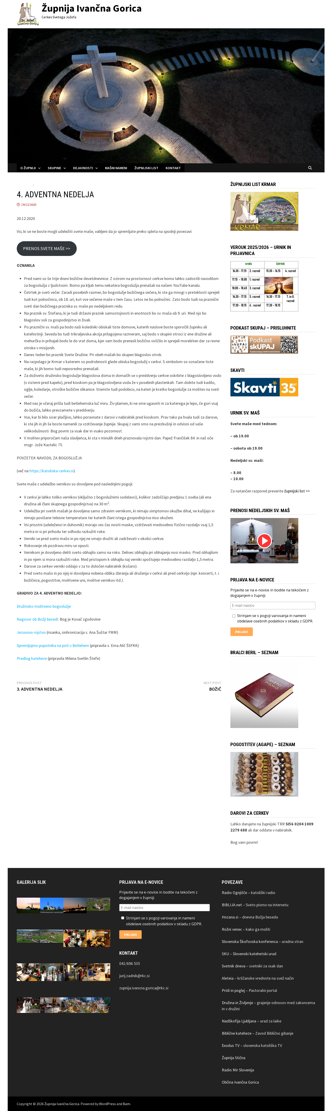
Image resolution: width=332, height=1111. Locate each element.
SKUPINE (54, 168)
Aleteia (228, 978)
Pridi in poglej (233, 990)
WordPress (107, 1103)
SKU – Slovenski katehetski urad (249, 953)
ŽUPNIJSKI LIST (146, 168)
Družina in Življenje (237, 1002)
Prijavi (241, 631)
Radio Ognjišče (234, 892)
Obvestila (43, 185)
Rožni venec (232, 929)
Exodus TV (230, 1045)
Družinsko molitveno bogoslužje (44, 606)
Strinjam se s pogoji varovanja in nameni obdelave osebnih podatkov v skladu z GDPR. (271, 618)
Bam (126, 1103)
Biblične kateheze (236, 1033)
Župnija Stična (233, 1057)
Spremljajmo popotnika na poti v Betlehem (53, 645)
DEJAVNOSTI (83, 168)
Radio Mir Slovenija (238, 1069)
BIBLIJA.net (232, 904)
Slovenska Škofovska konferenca (250, 941)
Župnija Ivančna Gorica (92, 8)
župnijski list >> (297, 491)
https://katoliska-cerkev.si (51, 470)
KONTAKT (173, 168)
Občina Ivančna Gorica (240, 1082)
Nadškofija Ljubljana (239, 1021)
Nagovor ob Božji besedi (37, 619)
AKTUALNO (24, 185)
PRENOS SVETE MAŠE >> (46, 248)
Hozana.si (230, 917)
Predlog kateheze (32, 658)
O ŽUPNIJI (28, 168)
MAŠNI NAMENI (116, 168)
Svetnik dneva (233, 966)
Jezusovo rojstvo (31, 632)
